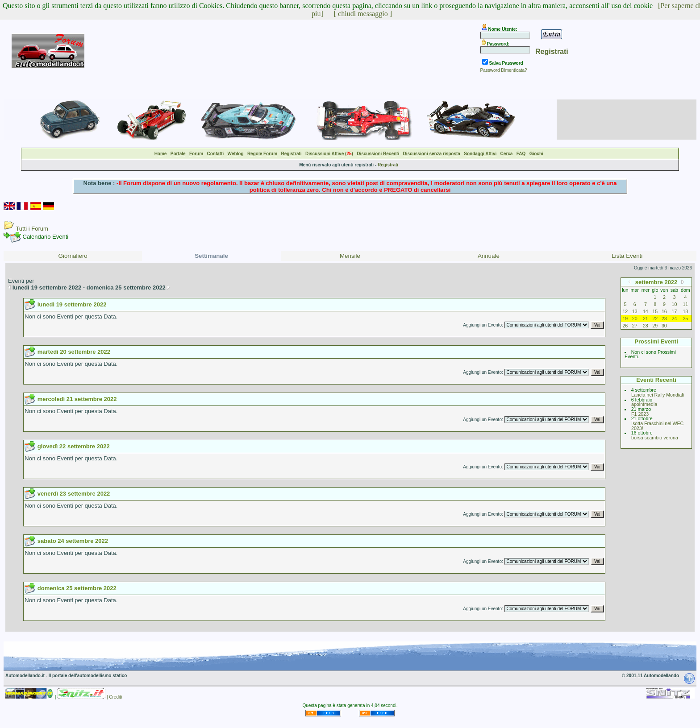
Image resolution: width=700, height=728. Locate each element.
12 (625, 311)
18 (685, 311)
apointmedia (644, 404)
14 (645, 311)
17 (674, 311)
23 (664, 318)
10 (674, 304)
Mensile (350, 255)
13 (635, 311)
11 (685, 304)
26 (625, 325)
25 (685, 318)
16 (664, 311)
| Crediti (114, 697)
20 (635, 318)
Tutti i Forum (32, 228)
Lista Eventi (627, 255)
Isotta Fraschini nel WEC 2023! (657, 426)
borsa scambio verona (654, 437)
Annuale (489, 255)
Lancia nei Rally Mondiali (657, 394)
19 (625, 318)
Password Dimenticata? (503, 70)
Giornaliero (73, 255)
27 (635, 325)
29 (655, 325)
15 (655, 311)
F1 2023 (640, 414)
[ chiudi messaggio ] (363, 13)
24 (674, 318)
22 (655, 318)
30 (664, 325)
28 (645, 325)
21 (645, 318)
